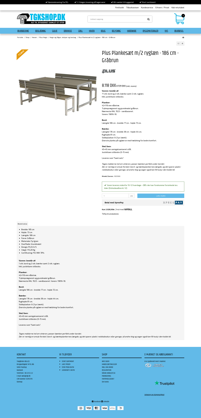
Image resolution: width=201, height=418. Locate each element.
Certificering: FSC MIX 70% (32, 253)
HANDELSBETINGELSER (109, 364)
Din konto (105, 381)
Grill (80, 31)
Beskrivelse (22, 224)
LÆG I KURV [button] (160, 196)
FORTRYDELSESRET (108, 378)
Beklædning (40, 31)
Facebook (96, 401)
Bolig (103, 31)
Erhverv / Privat (162, 7)
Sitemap (19, 381)
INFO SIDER (105, 361)
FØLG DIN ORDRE (107, 367)
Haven (91, 31)
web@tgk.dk (26, 376)
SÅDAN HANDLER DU (108, 373)
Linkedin (105, 401)
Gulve (54, 31)
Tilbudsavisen (132, 7)
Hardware (131, 31)
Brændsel (179, 31)
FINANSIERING (106, 376)
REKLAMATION (106, 370)
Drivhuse (68, 31)
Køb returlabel (178, 7)
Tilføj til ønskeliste (110, 214)
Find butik (119, 7)
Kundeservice (147, 7)
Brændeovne (23, 31)
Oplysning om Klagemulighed (154, 394)
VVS (166, 31)
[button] (178, 44)
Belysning (116, 31)
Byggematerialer (150, 31)
